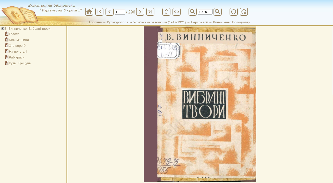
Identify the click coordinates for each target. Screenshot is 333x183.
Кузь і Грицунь (20, 63)
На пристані (18, 51)
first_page (99, 11)
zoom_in (217, 11)
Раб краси (16, 57)
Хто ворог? (17, 46)
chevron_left (109, 11)
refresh (233, 11)
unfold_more (166, 11)
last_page (150, 11)
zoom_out (192, 11)
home (89, 11)
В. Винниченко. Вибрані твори (27, 28)
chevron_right (140, 11)
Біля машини (19, 40)
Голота (14, 34)
